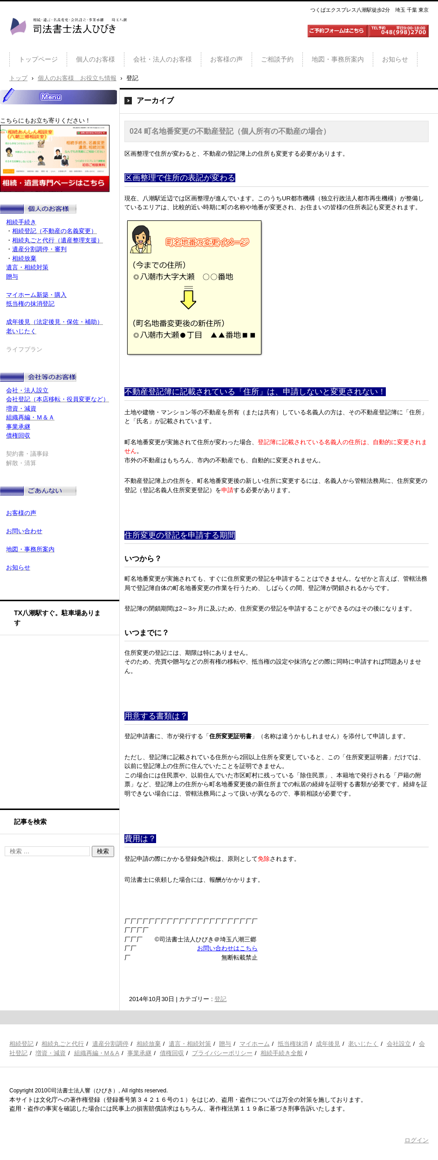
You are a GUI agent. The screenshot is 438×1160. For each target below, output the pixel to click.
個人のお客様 (95, 59)
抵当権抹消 (293, 1043)
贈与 (225, 1043)
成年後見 (328, 1043)
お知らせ (395, 59)
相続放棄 (149, 1043)
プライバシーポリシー (222, 1053)
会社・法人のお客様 (162, 59)
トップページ (38, 59)
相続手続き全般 (281, 1053)
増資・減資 (50, 1053)
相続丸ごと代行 (62, 1043)
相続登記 (21, 1043)
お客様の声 (226, 59)
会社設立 (399, 1043)
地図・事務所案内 (338, 59)
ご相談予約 (277, 59)
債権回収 (172, 1053)
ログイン (416, 1140)
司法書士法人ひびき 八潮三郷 (68, 43)
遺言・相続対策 (190, 1043)
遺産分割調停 (110, 1043)
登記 (220, 998)
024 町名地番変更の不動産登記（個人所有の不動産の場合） (230, 131)
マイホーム (255, 1043)
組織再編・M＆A (97, 1053)
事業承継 (139, 1053)
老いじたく (363, 1043)
